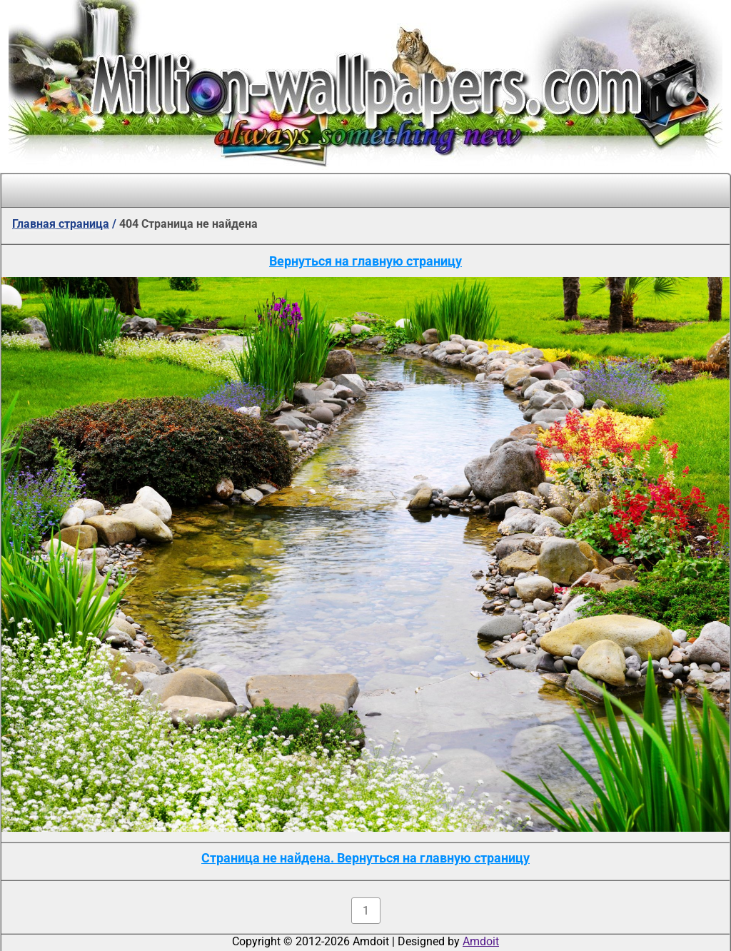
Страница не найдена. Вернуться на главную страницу (365, 857)
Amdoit (481, 941)
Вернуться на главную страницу (365, 260)
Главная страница (60, 224)
